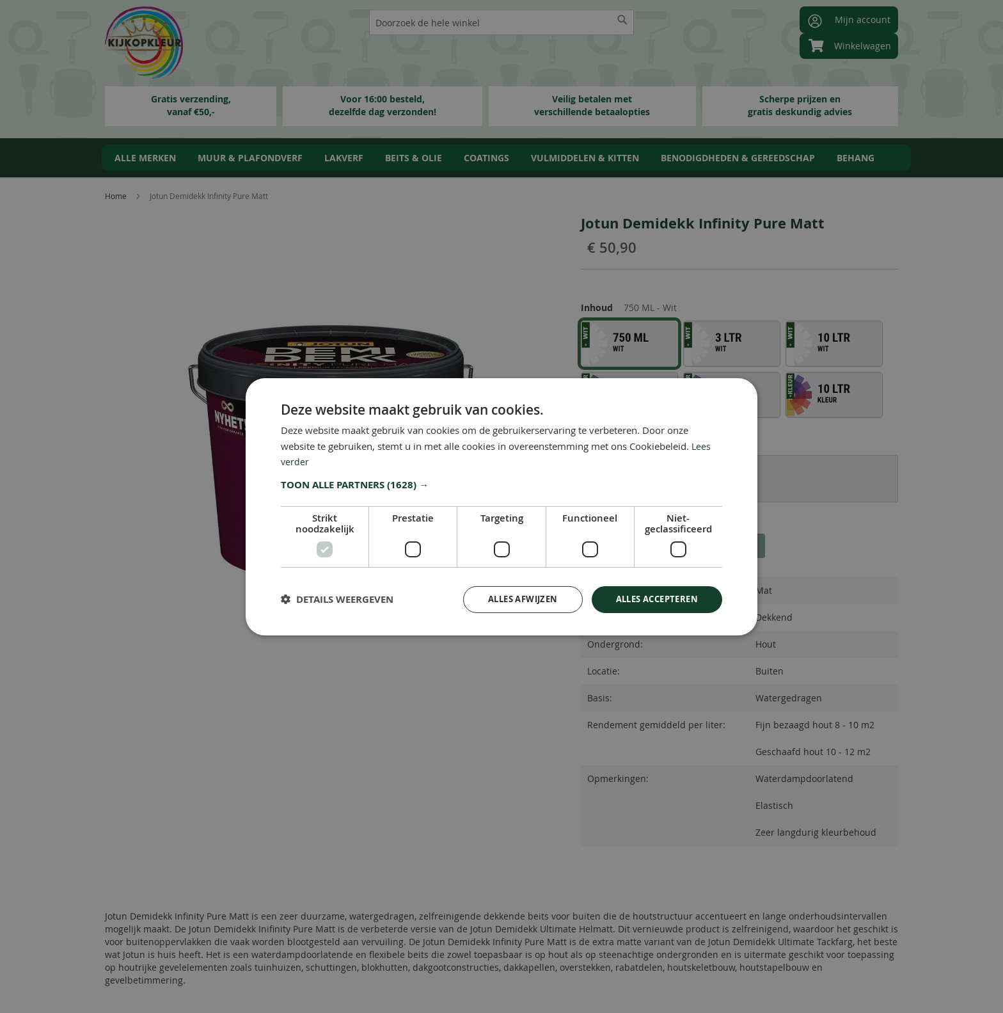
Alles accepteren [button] (653, 599)
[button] (501, 484)
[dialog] (501, 506)
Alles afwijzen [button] (510, 599)
